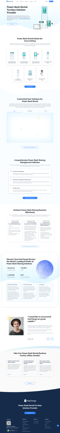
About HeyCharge (47, 415)
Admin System (36, 417)
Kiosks (23, 420)
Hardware (21, 1)
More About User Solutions (30, 146)
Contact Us (51, 1)
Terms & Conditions (48, 422)
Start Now (12, 23)
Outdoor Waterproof (25, 422)
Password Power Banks (25, 425)
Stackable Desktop (25, 415)
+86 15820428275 (12, 420)
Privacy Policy (47, 420)
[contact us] (58, 426)
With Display (24, 417)
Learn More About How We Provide (30, 244)
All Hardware (30, 85)
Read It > (9, 371)
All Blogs (30, 379)
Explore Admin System (30, 196)
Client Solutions (36, 415)
